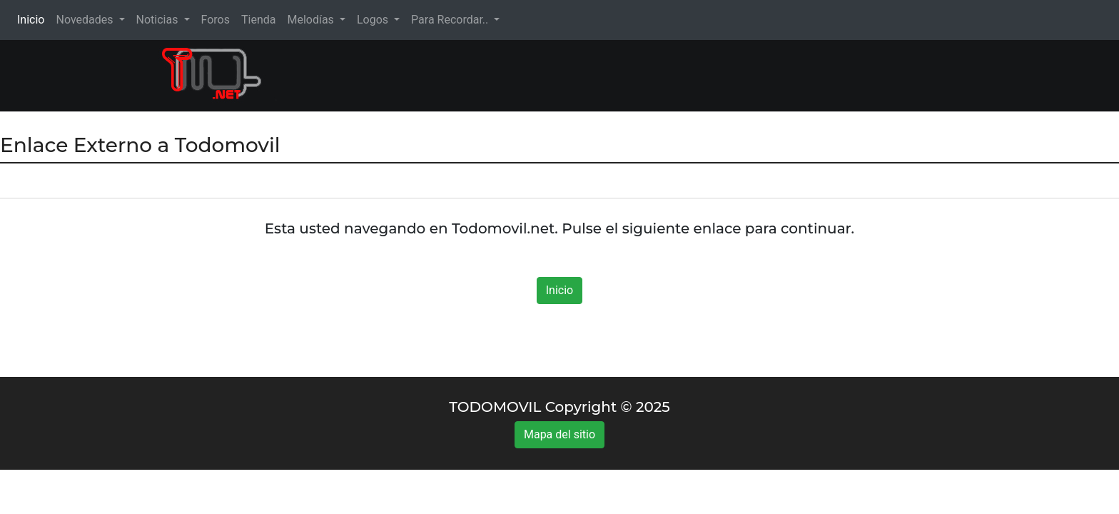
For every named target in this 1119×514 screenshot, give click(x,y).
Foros (215, 19)
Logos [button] (374, 19)
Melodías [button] (311, 19)
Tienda (258, 19)
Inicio (33, 18)
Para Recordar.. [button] (451, 19)
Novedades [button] (86, 19)
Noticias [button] (158, 19)
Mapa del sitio (559, 434)
